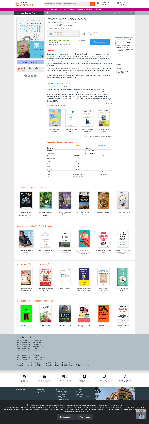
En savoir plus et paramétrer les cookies (75, 412)
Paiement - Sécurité (61, 394)
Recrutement (80, 394)
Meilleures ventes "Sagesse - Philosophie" (35, 301)
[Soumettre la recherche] (92, 4)
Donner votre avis (68, 25)
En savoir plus (108, 103)
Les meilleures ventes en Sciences (27, 349)
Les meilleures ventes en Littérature (28, 351)
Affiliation (78, 391)
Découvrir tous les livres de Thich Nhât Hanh (98, 136)
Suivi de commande (61, 391)
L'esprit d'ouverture (89, 153)
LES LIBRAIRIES (40, 389)
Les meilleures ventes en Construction (29, 344)
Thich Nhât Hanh (52, 23)
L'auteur (119, 68)
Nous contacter (60, 398)
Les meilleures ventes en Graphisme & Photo (31, 340)
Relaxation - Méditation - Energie (64, 363)
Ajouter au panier (100, 42)
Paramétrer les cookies (62, 399)
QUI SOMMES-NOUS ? (22, 389)
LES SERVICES (80, 389)
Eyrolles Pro (39, 393)
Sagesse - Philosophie (83, 363)
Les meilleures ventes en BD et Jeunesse (30, 359)
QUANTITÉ (82, 40)
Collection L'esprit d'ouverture (68, 23)
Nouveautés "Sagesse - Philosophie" (33, 264)
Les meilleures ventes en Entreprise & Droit (30, 346)
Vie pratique (20, 363)
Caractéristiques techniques (122, 72)
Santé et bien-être (31, 363)
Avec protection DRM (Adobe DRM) (60, 44)
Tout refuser (84, 417)
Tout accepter (66, 417)
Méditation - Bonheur (82, 365)
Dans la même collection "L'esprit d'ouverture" (37, 226)
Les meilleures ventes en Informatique (29, 342)
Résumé (118, 65)
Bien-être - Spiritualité (45, 363)
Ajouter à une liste (30, 62)
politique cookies (75, 405)
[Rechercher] (67, 4)
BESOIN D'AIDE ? (60, 389)
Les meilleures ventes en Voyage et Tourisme (31, 357)
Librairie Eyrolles (40, 391)
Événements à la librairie (83, 396)
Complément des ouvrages (83, 393)
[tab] (63, 33)
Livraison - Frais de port (62, 393)
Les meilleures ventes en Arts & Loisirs (29, 353)
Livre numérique (60, 396)
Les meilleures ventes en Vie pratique (28, 355)
